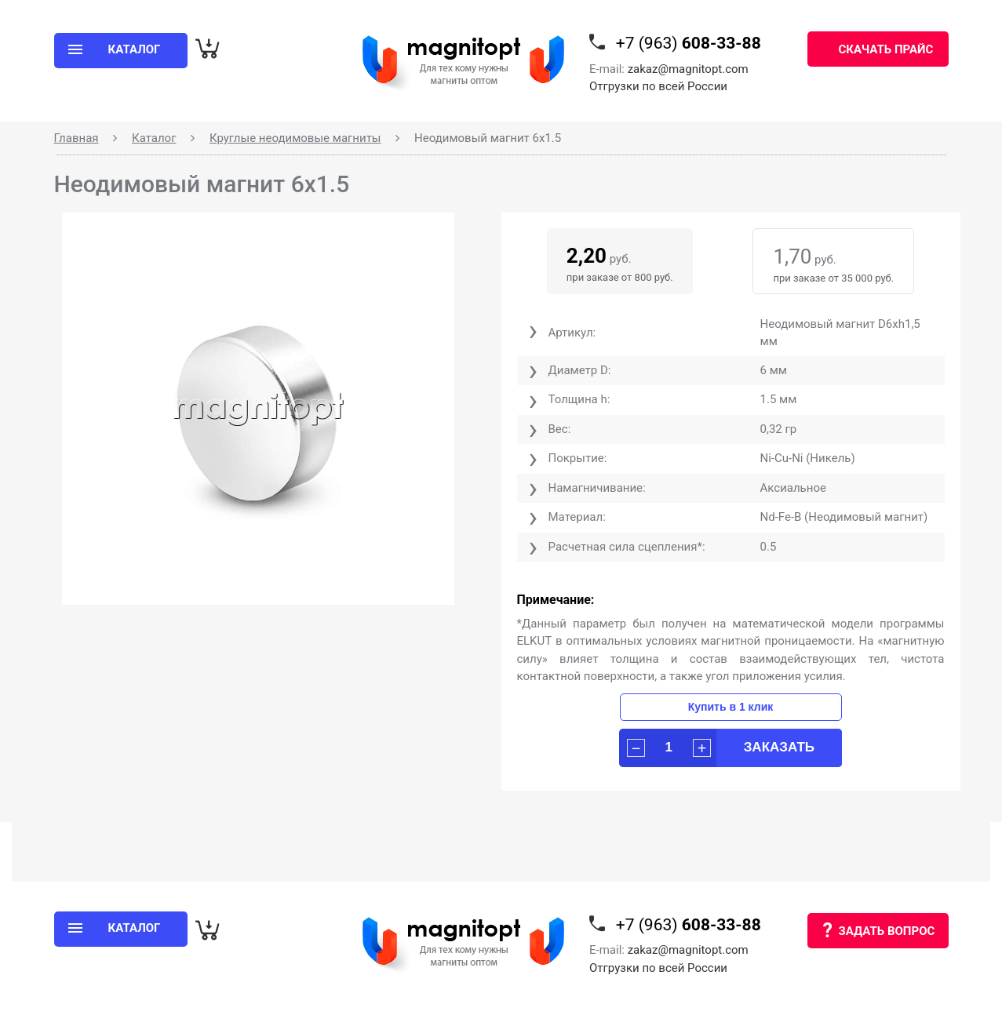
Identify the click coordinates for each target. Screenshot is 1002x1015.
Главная (76, 138)
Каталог (154, 138)
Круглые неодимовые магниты (295, 138)
